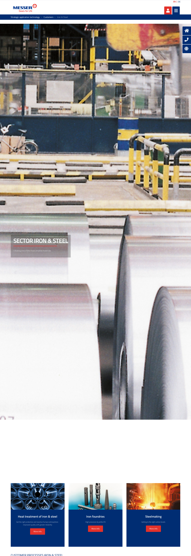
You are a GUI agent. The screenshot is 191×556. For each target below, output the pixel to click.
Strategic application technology (25, 17)
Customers (48, 17)
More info (38, 531)
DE (179, 1)
